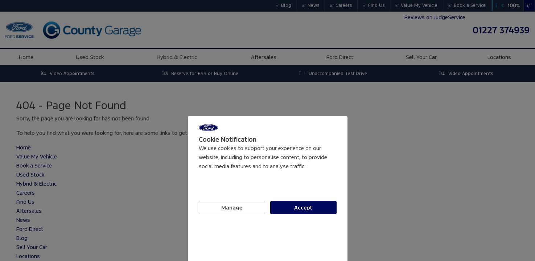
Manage (231, 207)
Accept (303, 207)
